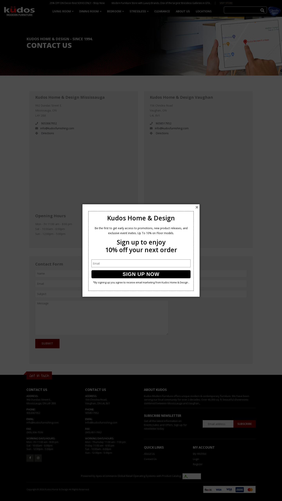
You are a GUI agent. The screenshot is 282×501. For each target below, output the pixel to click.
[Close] (197, 207)
